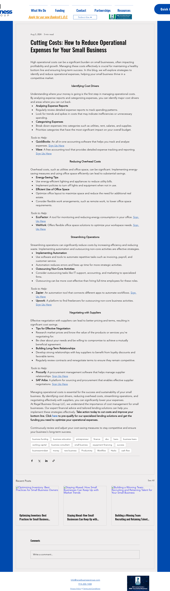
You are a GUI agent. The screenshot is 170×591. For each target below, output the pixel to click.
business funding (40, 439)
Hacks (113, 450)
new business (70, 450)
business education (62, 439)
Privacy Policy (75, 588)
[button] (59, 9)
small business (81, 444)
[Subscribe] (85, 17)
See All (151, 480)
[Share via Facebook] (32, 460)
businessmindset (40, 450)
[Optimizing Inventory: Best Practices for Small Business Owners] (37, 498)
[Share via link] (53, 460)
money (56, 450)
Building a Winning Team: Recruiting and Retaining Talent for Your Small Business (131, 517)
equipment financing (102, 444)
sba (107, 439)
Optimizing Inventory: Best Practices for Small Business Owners (33, 517)
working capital (39, 444)
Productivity (87, 450)
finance (97, 439)
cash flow (125, 450)
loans (116, 439)
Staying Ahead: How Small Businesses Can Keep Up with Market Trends (82, 517)
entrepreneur (82, 439)
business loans (130, 439)
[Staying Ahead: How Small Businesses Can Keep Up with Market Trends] (85, 498)
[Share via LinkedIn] (46, 460)
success (120, 444)
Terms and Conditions (91, 588)
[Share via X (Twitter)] (39, 460)
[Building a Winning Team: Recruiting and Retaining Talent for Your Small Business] (133, 498)
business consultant (60, 444)
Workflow (101, 450)
